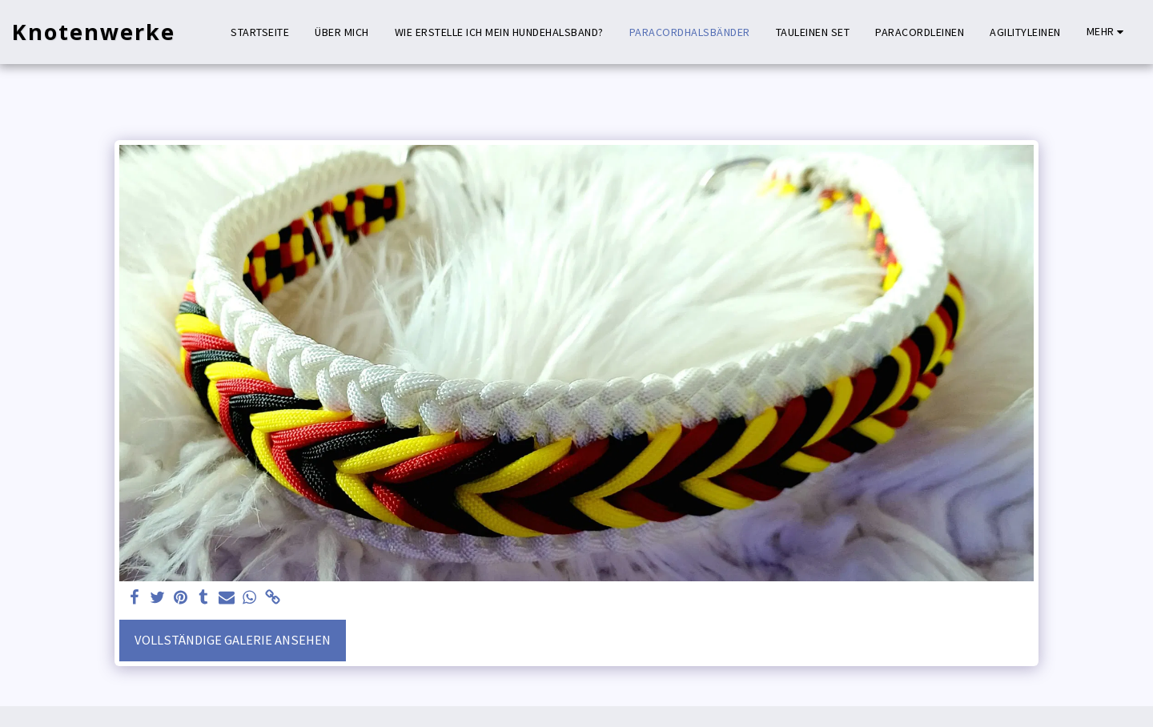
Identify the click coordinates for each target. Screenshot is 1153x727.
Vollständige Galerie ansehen (233, 640)
